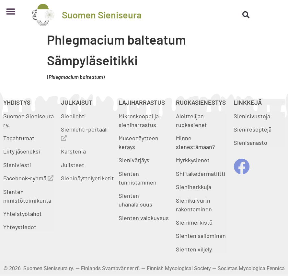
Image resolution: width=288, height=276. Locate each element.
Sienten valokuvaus (144, 217)
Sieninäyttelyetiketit (87, 178)
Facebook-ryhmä (28, 178)
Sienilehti (73, 116)
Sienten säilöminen (201, 235)
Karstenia (73, 151)
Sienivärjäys (134, 160)
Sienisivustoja (252, 116)
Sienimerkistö (194, 222)
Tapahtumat (18, 138)
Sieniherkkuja (193, 186)
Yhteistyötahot (22, 213)
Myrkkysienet (193, 160)
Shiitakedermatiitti (200, 173)
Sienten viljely (194, 249)
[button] (10, 11)
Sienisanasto (250, 142)
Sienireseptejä (252, 129)
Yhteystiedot (19, 226)
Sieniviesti (17, 164)
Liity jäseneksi (21, 151)
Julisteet (72, 164)
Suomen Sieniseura (102, 14)
